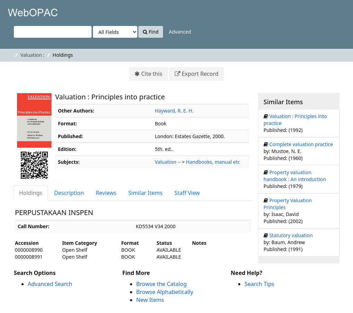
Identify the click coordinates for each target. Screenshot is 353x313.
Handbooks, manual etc (213, 162)
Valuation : (32, 55)
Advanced (180, 31)
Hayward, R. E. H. (174, 110)
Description (69, 193)
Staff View (187, 193)
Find (150, 31)
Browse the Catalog (161, 284)
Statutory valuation (291, 235)
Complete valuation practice (301, 144)
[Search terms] (53, 32)
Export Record (200, 74)
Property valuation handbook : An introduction (295, 175)
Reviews (106, 193)
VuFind (22, 10)
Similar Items (145, 193)
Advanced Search (50, 284)
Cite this (151, 74)
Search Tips (259, 284)
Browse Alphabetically (164, 292)
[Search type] (115, 32)
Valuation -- (168, 162)
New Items (150, 300)
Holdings (30, 193)
